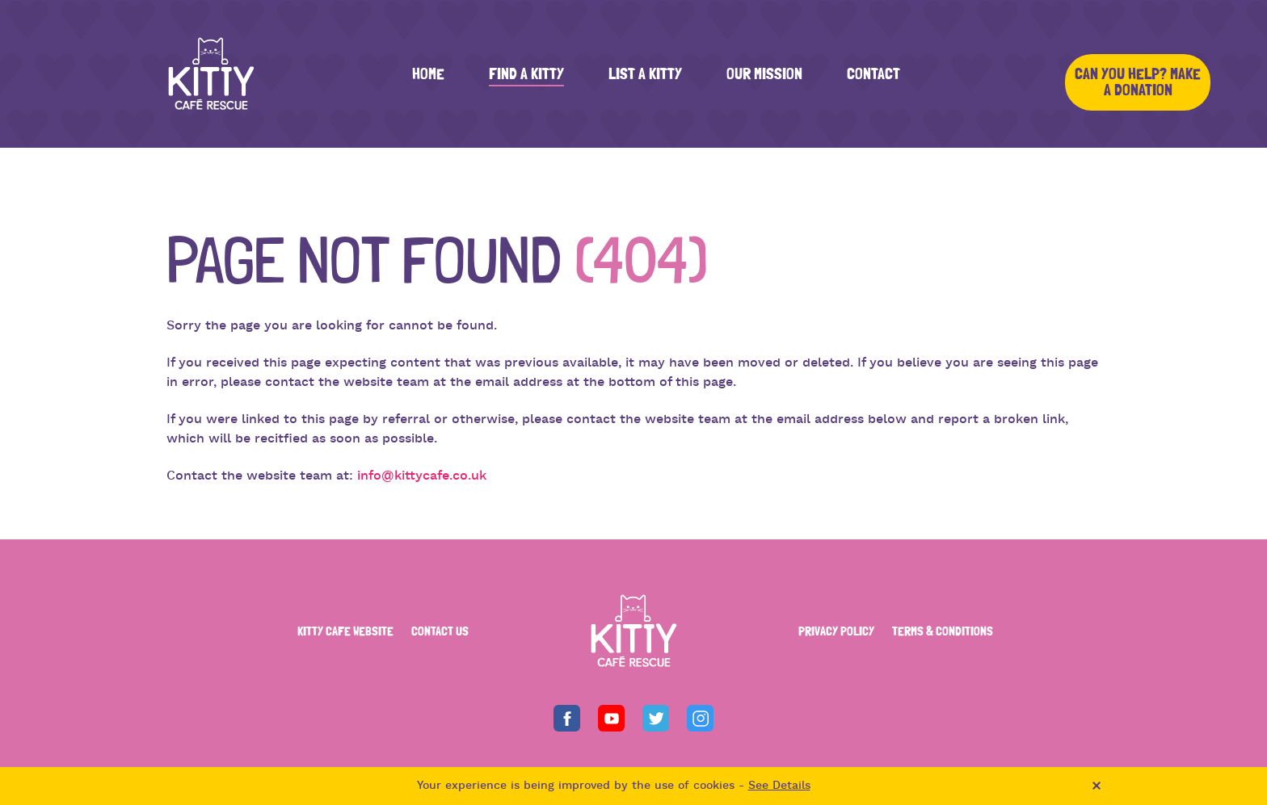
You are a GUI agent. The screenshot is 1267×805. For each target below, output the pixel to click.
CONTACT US (440, 631)
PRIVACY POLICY (836, 631)
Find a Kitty (526, 74)
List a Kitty (645, 74)
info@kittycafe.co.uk (421, 476)
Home (428, 74)
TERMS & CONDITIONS (942, 631)
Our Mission (764, 74)
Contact (873, 74)
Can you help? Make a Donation (1138, 82)
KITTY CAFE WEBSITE (345, 631)
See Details (779, 786)
